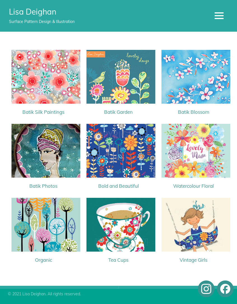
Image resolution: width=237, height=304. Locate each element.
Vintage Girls (193, 260)
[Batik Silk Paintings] (43, 79)
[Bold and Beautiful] (118, 153)
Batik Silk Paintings (43, 112)
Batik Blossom (193, 112)
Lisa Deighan (32, 12)
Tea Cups (118, 260)
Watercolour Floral (193, 186)
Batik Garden (118, 112)
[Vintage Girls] (193, 227)
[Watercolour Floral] (193, 153)
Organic (43, 260)
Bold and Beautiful (118, 186)
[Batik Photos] (43, 153)
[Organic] (43, 227)
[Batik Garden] (118, 79)
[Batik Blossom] (193, 79)
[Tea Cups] (118, 227)
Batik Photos (43, 186)
